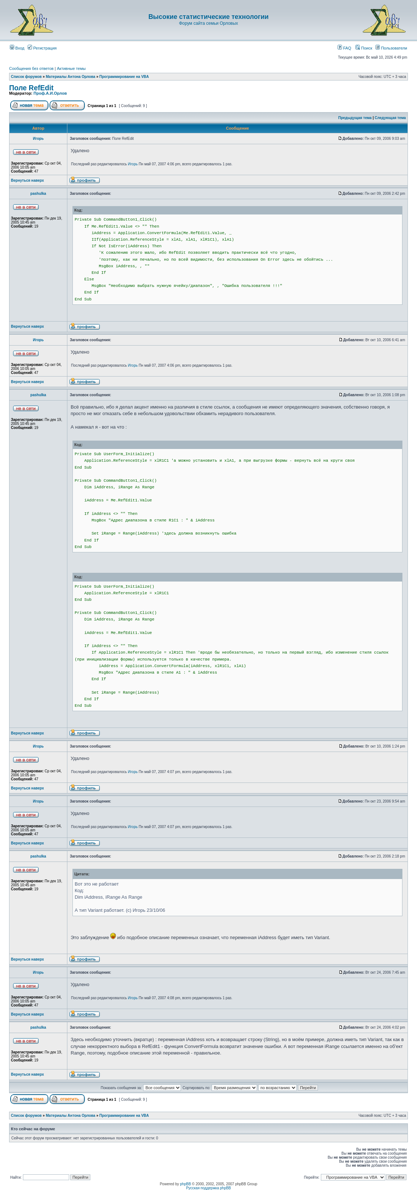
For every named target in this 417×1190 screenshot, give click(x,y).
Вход (17, 48)
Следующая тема (390, 118)
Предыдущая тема (355, 118)
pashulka (38, 194)
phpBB (185, 1184)
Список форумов (26, 77)
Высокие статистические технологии (208, 16)
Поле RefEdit (31, 88)
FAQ (344, 48)
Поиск (363, 48)
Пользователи (391, 48)
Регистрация (42, 48)
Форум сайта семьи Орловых (208, 23)
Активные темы (71, 68)
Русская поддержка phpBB (208, 1188)
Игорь (38, 139)
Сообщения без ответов (31, 68)
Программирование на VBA (124, 77)
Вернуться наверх (27, 180)
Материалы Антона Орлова (70, 77)
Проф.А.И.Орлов (50, 93)
